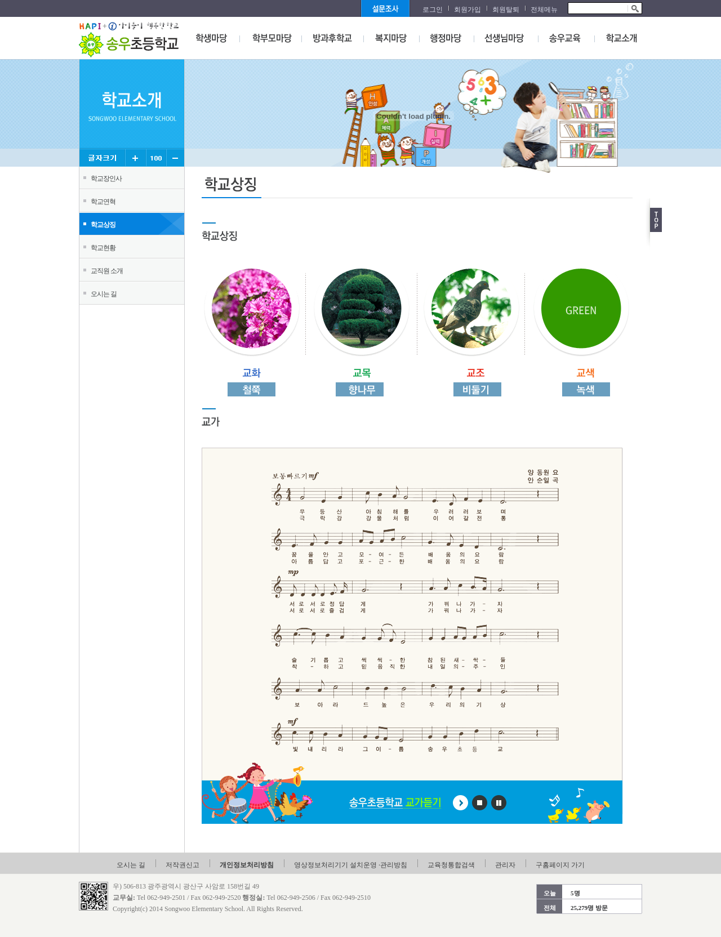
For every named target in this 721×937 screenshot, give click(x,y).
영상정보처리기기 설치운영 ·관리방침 (350, 865)
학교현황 (103, 248)
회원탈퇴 (505, 10)
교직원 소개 (107, 271)
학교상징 (103, 225)
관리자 (505, 865)
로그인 (432, 10)
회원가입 (467, 10)
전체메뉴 (544, 10)
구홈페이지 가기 (560, 865)
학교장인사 (106, 178)
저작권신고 (182, 865)
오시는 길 (104, 294)
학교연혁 (103, 202)
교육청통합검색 (451, 865)
